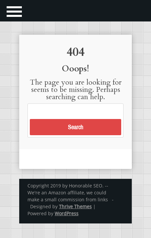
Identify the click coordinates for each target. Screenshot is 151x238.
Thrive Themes (75, 206)
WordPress (66, 213)
